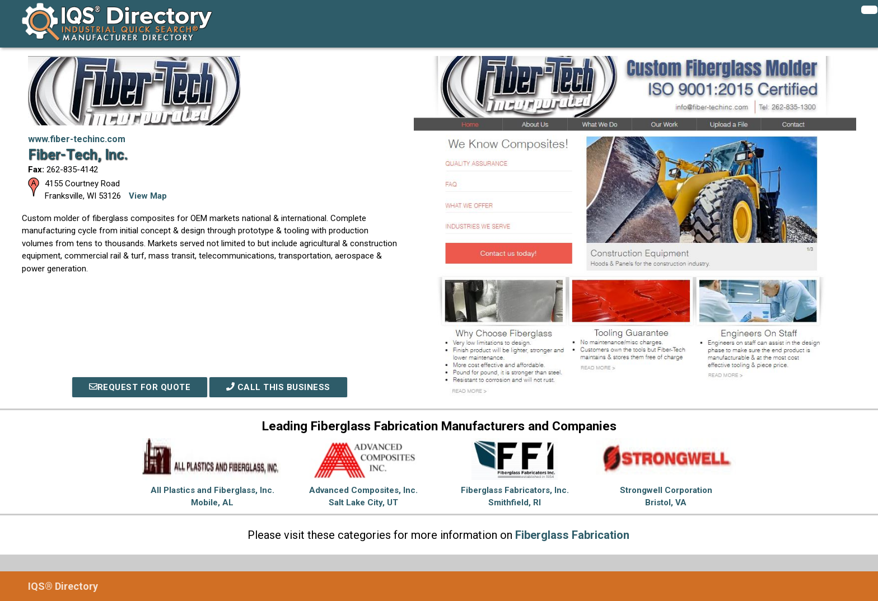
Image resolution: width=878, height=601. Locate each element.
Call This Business (278, 387)
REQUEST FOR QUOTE (140, 387)
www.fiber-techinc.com (76, 139)
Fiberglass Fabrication (572, 535)
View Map (148, 196)
